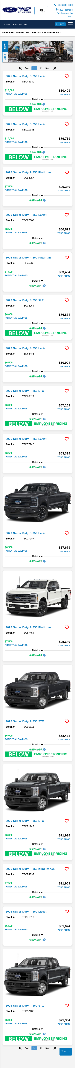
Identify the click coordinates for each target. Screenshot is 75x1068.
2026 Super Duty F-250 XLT (25, 300)
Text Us (66, 1051)
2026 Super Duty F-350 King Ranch (30, 868)
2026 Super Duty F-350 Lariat (26, 533)
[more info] (37, 71)
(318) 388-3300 (63, 5)
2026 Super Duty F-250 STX (25, 390)
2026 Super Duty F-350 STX (25, 820)
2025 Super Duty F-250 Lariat (26, 76)
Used (5, 57)
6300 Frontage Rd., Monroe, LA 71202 (64, 13)
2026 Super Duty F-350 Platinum (28, 172)
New (5, 46)
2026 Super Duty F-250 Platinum (28, 257)
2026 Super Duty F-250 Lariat (26, 214)
